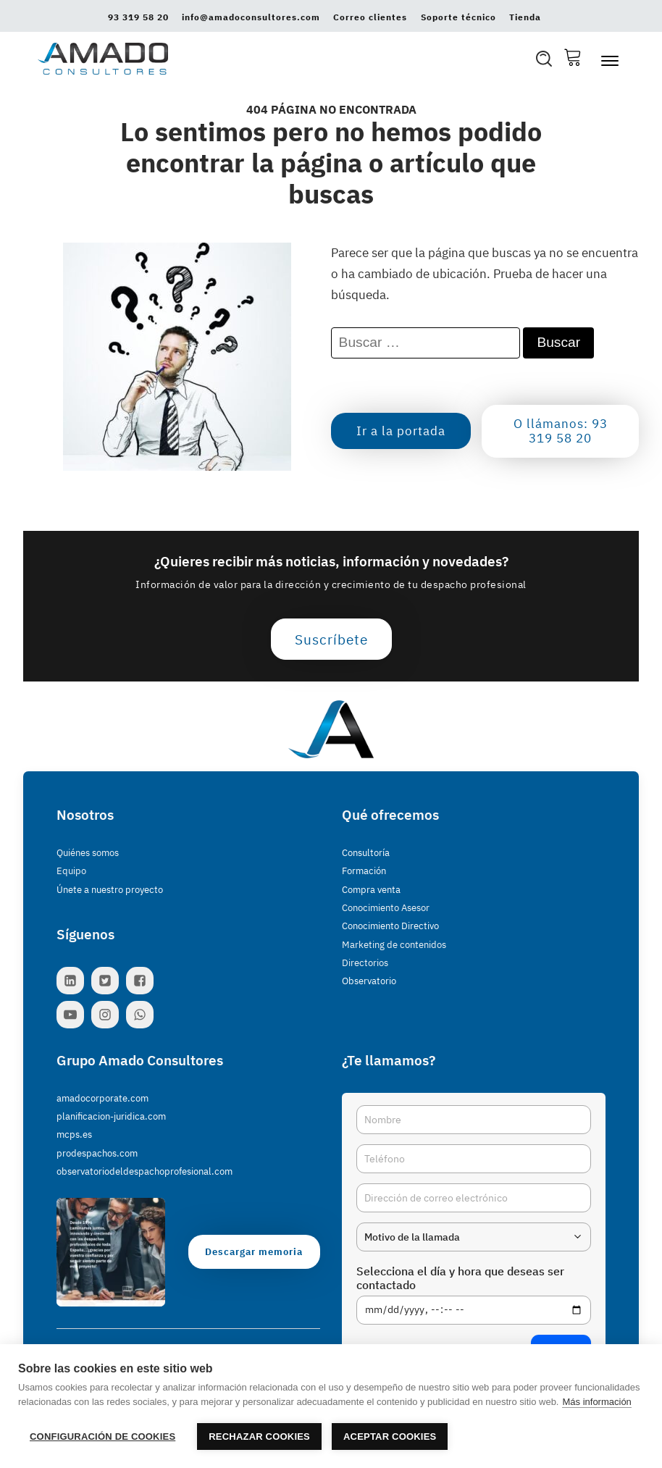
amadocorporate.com (102, 1098)
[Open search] (544, 58)
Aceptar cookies (389, 1436)
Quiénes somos (87, 852)
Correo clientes (370, 17)
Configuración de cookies (102, 1436)
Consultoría (366, 852)
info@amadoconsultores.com (251, 17)
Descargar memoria (254, 1252)
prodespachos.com (97, 1153)
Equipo (71, 870)
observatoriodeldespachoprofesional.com (144, 1171)
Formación (364, 870)
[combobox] (473, 1237)
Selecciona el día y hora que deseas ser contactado (460, 1278)
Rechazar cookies (259, 1436)
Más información (596, 1401)
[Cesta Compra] (573, 58)
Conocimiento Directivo (390, 925)
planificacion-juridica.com (111, 1116)
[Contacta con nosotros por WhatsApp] (143, 1014)
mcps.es (74, 1134)
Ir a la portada (400, 431)
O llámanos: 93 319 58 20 (561, 431)
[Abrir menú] (609, 61)
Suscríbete (331, 639)
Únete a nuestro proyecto (109, 889)
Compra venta (371, 889)
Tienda (525, 17)
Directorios (365, 962)
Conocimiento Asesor (386, 907)
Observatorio (369, 981)
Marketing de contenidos (394, 944)
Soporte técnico (458, 17)
